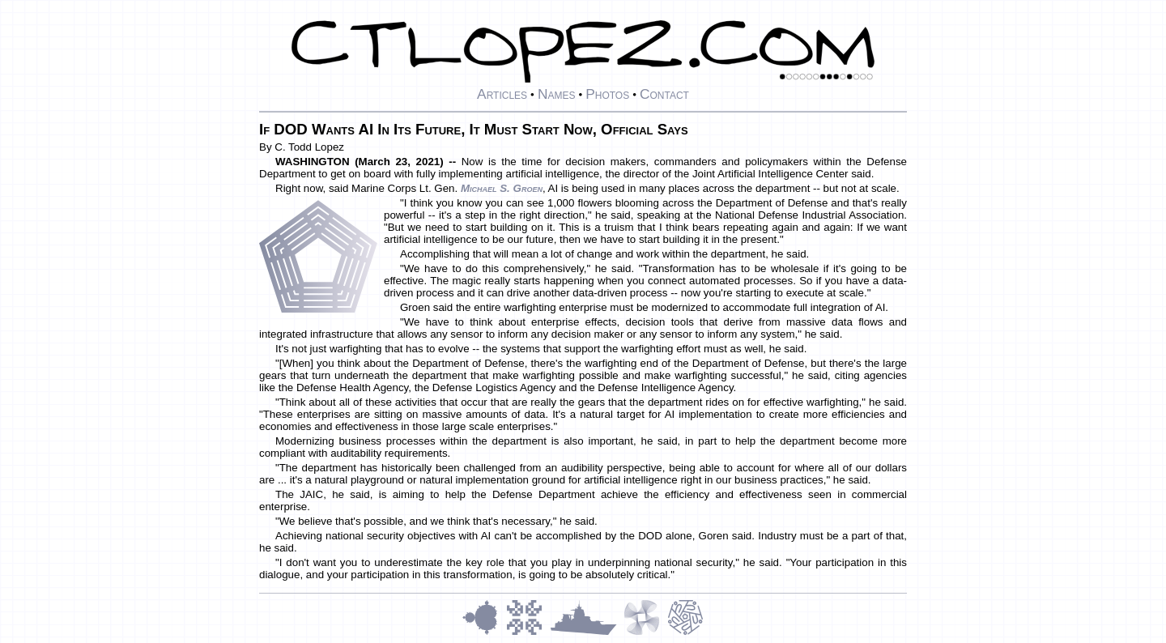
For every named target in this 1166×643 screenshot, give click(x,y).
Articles (502, 94)
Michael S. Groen (502, 188)
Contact (664, 94)
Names (557, 94)
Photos (607, 94)
